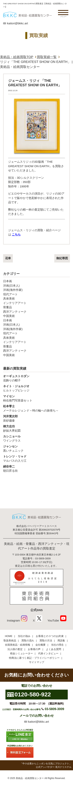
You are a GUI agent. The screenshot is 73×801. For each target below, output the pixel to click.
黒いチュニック (36, 448)
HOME (8, 636)
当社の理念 (57, 644)
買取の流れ (27, 640)
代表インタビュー (48, 653)
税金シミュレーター (21, 653)
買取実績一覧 (47, 57)
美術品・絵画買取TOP (16, 57)
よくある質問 (53, 649)
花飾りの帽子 (36, 378)
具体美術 (9, 298)
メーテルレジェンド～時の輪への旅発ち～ (36, 408)
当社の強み (24, 636)
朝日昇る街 (36, 468)
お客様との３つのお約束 (50, 636)
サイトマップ (36, 662)
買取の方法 (46, 640)
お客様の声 (34, 649)
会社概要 (40, 644)
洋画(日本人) (11, 285)
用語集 (61, 640)
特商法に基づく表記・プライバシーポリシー (34, 657)
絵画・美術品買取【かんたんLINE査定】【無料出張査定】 (27, 15)
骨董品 (7, 307)
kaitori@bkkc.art (17, 23)
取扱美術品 (10, 640)
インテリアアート (14, 303)
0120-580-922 (33, 694)
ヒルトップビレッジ (36, 388)
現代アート (10, 294)
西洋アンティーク (14, 311)
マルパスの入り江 (36, 458)
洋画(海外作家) (13, 289)
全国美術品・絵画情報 (17, 644)
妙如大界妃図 (36, 428)
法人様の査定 (15, 649)
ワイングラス (36, 438)
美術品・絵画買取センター (30, 778)
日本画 (7, 281)
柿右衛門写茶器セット (36, 398)
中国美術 (9, 316)
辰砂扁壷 (36, 418)
